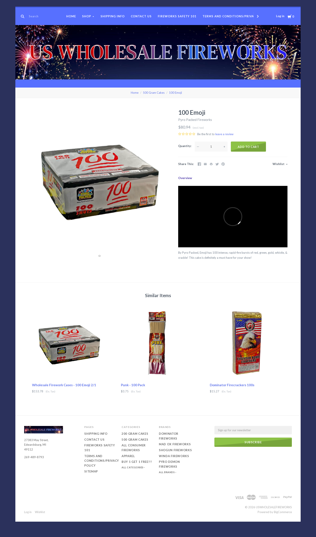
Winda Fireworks (174, 456)
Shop (86, 16)
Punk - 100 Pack (133, 385)
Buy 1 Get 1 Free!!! (137, 461)
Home (71, 16)
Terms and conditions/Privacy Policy (237, 16)
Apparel (128, 456)
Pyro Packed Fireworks (195, 120)
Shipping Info (113, 16)
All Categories (133, 467)
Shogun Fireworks (175, 450)
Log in (280, 16)
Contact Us (141, 16)
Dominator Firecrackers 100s (232, 385)
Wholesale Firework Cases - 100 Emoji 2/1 (64, 385)
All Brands (167, 472)
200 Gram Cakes (135, 433)
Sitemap (91, 471)
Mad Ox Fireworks (175, 444)
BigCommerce (283, 512)
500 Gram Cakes (154, 92)
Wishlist (279, 164)
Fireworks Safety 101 (177, 16)
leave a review (224, 134)
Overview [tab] (185, 178)
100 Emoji (175, 92)
